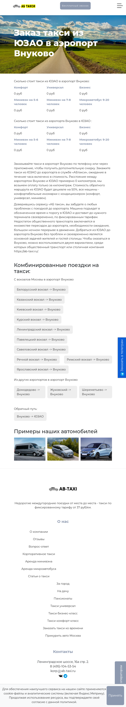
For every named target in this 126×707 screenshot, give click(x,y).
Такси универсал (62, 606)
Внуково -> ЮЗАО (30, 416)
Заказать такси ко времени (63, 628)
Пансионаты (63, 598)
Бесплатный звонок (75, 5)
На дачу (63, 591)
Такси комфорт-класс (63, 621)
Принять (115, 695)
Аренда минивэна (38, 561)
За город (63, 583)
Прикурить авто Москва (63, 635)
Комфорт (21, 87)
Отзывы (38, 539)
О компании (39, 531)
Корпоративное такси (38, 554)
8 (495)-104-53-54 (63, 666)
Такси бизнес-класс (63, 613)
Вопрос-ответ (39, 546)
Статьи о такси (39, 576)
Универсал (55, 87)
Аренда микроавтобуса (38, 569)
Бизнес (85, 87)
